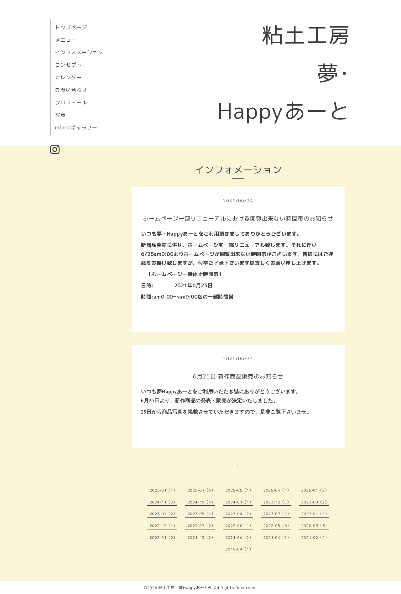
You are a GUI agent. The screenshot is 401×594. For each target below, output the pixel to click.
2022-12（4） (163, 525)
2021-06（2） (239, 537)
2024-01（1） (239, 502)
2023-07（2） (163, 513)
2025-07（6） (201, 490)
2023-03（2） (277, 513)
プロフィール (71, 102)
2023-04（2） (239, 513)
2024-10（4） (201, 502)
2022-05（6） (277, 525)
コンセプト (68, 64)
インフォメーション (79, 52)
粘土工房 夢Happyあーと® (185, 587)
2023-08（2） (315, 502)
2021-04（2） (277, 537)
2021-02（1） (315, 537)
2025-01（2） (315, 490)
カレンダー (68, 77)
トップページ (71, 27)
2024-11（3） (163, 502)
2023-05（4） (201, 513)
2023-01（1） (315, 513)
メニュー (65, 39)
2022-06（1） (239, 525)
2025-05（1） (239, 490)
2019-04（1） (239, 549)
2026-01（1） (163, 490)
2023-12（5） (277, 502)
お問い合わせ (71, 89)
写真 (60, 115)
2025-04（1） (277, 490)
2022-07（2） (201, 525)
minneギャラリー (76, 127)
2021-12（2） (201, 537)
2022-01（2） (163, 537)
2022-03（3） (315, 525)
